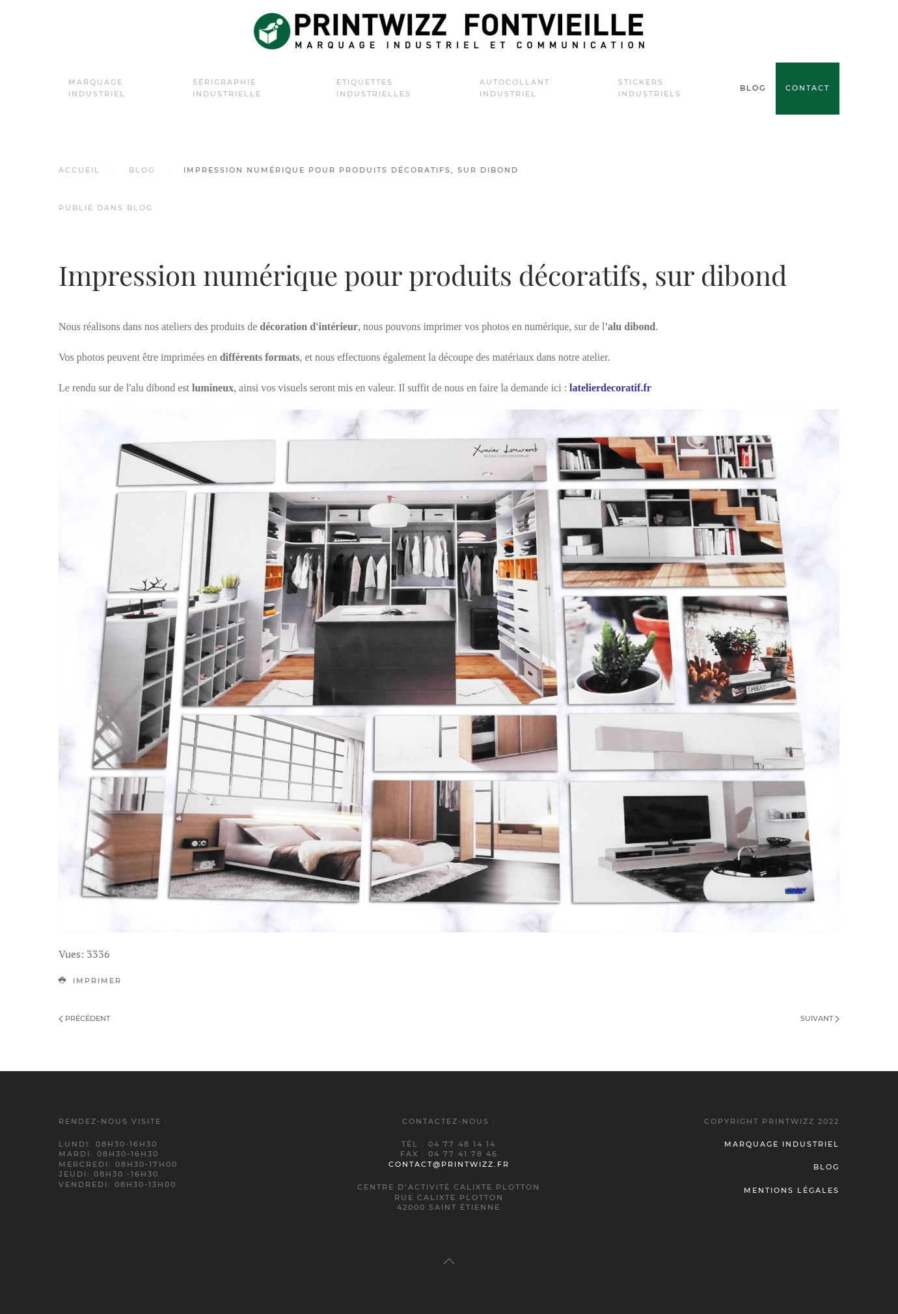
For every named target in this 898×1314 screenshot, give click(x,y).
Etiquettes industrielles (373, 87)
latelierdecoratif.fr (609, 387)
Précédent (84, 1018)
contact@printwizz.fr (449, 1164)
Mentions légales (791, 1190)
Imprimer (90, 980)
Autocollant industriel (515, 87)
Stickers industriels (649, 87)
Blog (753, 87)
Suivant (819, 1018)
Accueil (79, 170)
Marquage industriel (97, 87)
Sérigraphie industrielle (227, 87)
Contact (807, 87)
